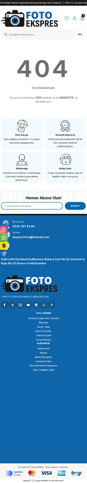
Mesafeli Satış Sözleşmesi (43, 365)
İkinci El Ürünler (44, 331)
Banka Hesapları (43, 357)
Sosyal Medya (43, 339)
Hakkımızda (43, 348)
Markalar (43, 322)
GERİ (38, 97)
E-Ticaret (36, 481)
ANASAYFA (67, 97)
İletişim (43, 352)
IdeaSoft (27, 480)
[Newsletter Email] (32, 205)
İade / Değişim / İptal (43, 370)
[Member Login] (74, 18)
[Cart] (82, 18)
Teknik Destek (43, 335)
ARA (80, 34)
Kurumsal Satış (43, 361)
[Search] (43, 34)
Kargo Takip (43, 327)
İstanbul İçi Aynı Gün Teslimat (43, 318)
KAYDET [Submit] (75, 206)
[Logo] (29, 18)
